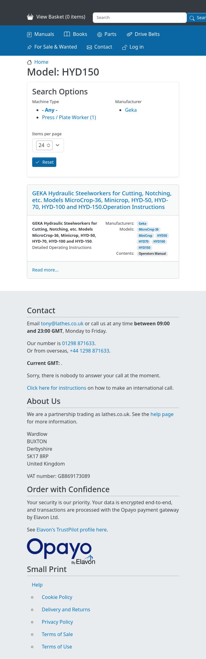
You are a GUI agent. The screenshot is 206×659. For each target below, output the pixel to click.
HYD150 (144, 248)
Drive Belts (147, 34)
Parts (111, 34)
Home (41, 62)
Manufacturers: (119, 223)
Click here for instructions (56, 387)
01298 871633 (78, 343)
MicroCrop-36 (148, 230)
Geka (142, 224)
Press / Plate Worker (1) (69, 117)
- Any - (49, 109)
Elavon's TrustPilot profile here (71, 529)
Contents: (125, 253)
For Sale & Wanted (55, 46)
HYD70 (143, 242)
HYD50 (162, 236)
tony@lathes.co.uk (62, 323)
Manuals (44, 34)
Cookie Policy (57, 597)
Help (37, 584)
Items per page (47, 134)
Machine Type (45, 101)
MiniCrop (145, 236)
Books (80, 34)
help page (162, 414)
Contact (103, 46)
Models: (126, 229)
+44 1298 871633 (89, 350)
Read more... (45, 270)
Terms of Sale (57, 634)
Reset (48, 162)
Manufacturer (128, 101)
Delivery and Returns (66, 609)
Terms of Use (57, 646)
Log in (137, 46)
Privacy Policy (57, 621)
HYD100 (159, 242)
